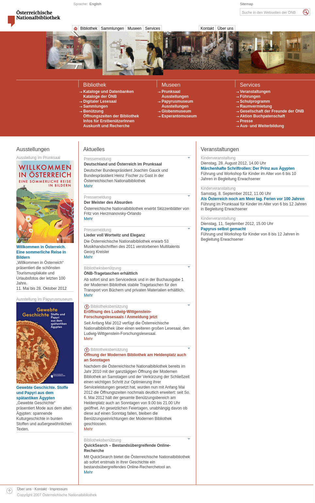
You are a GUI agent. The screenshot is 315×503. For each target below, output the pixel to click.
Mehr (88, 186)
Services (152, 28)
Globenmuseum (176, 111)
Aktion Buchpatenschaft (262, 116)
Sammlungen (112, 28)
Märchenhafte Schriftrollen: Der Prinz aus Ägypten (247, 168)
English (95, 4)
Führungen (250, 96)
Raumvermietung (256, 106)
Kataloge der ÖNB (100, 96)
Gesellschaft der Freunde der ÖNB (272, 111)
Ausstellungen (175, 96)
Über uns (225, 28)
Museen (135, 28)
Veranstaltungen (255, 91)
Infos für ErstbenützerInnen (108, 121)
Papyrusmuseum (177, 101)
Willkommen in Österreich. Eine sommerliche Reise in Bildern (41, 252)
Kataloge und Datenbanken (108, 91)
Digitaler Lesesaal (100, 101)
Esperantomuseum (179, 116)
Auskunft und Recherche (106, 126)
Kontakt (207, 28)
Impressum (58, 489)
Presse (246, 121)
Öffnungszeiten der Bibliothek (111, 116)
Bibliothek (88, 28)
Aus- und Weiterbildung (262, 126)
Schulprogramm (255, 101)
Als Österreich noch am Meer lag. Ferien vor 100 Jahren (252, 199)
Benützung (93, 111)
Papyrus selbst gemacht (223, 229)
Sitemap (246, 4)
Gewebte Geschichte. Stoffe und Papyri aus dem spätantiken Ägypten (42, 392)
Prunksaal (171, 91)
